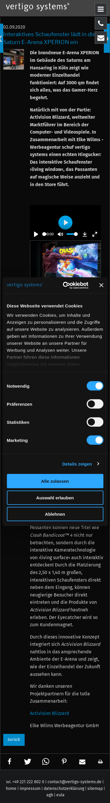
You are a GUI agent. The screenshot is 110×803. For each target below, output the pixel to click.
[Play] (36, 234)
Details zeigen (77, 463)
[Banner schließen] (101, 285)
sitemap (95, 788)
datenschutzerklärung (64, 788)
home (11, 788)
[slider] (44, 234)
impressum (30, 788)
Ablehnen (55, 514)
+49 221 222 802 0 (28, 781)
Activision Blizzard (49, 713)
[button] (9, 762)
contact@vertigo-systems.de (74, 781)
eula (60, 794)
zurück (14, 739)
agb (49, 794)
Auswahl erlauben (55, 497)
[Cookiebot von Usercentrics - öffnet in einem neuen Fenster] (65, 285)
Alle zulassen (55, 481)
